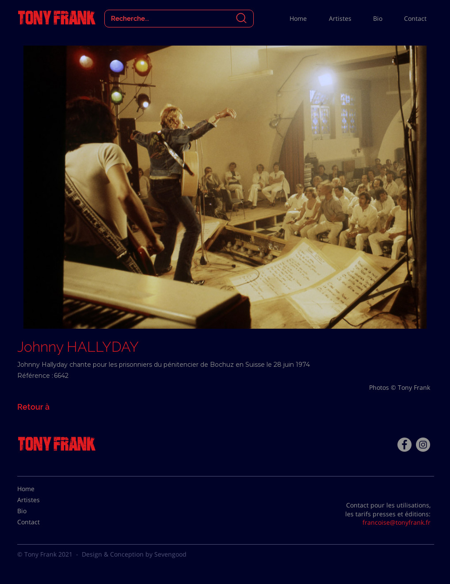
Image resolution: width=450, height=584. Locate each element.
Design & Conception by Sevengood (134, 554)
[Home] (39, 489)
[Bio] (39, 511)
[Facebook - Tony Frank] (404, 445)
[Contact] (39, 522)
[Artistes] (39, 500)
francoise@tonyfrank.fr (396, 522)
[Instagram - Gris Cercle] (423, 445)
